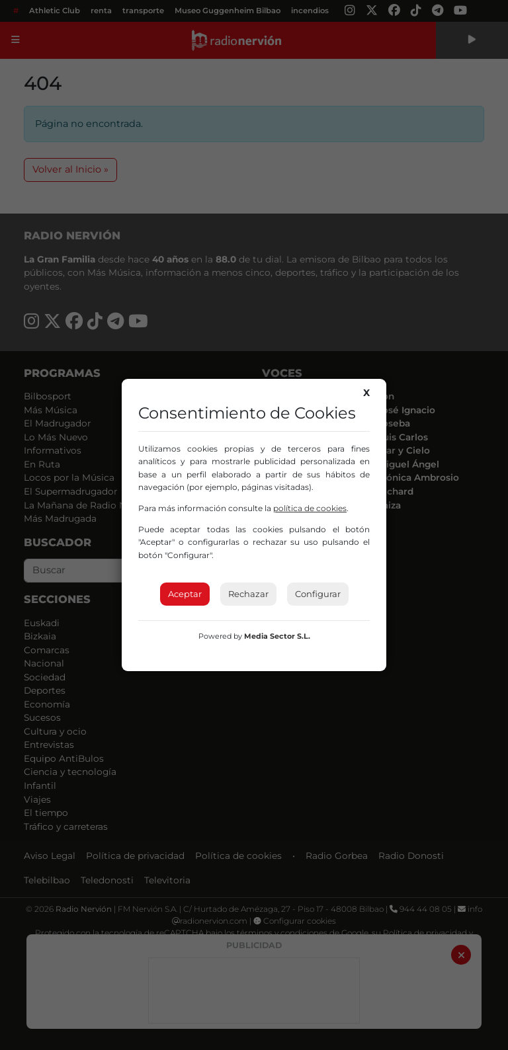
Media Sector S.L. (277, 636)
